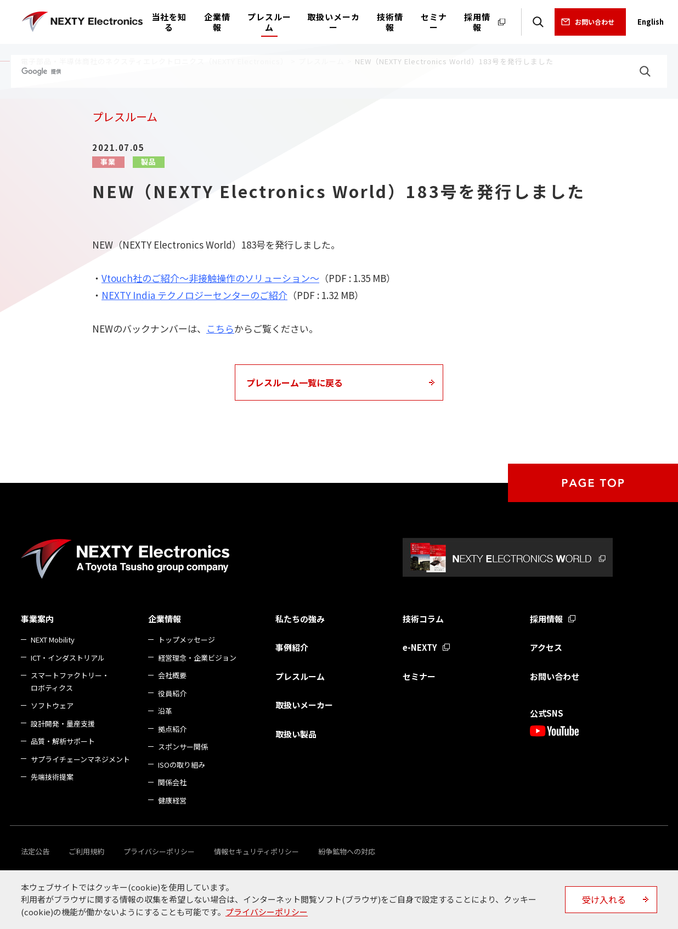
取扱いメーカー (304, 705)
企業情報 (164, 618)
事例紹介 (291, 647)
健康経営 (172, 800)
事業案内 (37, 618)
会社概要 (172, 675)
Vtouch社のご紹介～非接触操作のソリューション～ (210, 278)
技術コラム (423, 618)
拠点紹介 (172, 729)
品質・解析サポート (63, 741)
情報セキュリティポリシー (256, 851)
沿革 (165, 711)
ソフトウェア (52, 705)
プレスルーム (300, 676)
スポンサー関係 (183, 746)
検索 (538, 21)
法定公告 (35, 851)
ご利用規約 (86, 851)
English (650, 21)
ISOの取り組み (181, 764)
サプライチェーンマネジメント (80, 759)
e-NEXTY (420, 647)
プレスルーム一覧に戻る (294, 382)
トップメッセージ (186, 639)
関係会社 (172, 782)
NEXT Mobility (53, 639)
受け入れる (604, 899)
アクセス (546, 647)
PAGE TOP (593, 483)
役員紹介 (172, 693)
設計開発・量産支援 (63, 723)
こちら (220, 328)
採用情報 (546, 618)
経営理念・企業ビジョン (197, 657)
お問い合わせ (594, 21)
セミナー (419, 676)
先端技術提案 (52, 777)
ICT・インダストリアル (68, 657)
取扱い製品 (296, 734)
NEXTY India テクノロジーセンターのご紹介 (194, 295)
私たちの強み (300, 618)
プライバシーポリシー (159, 851)
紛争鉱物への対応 (346, 851)
